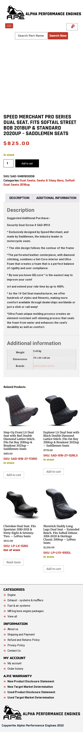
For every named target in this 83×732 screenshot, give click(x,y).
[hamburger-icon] (9, 25)
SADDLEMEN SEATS (43, 366)
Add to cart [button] (13, 475)
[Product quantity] (8, 163)
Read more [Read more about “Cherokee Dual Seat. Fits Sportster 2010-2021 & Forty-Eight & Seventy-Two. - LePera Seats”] (13, 562)
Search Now (57, 35)
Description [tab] (19, 198)
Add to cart (27, 163)
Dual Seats (27, 180)
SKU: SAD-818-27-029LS (61, 426)
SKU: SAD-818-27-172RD (21, 428)
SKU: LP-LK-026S (21, 518)
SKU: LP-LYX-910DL (61, 522)
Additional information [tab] (56, 198)
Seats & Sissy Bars (50, 180)
